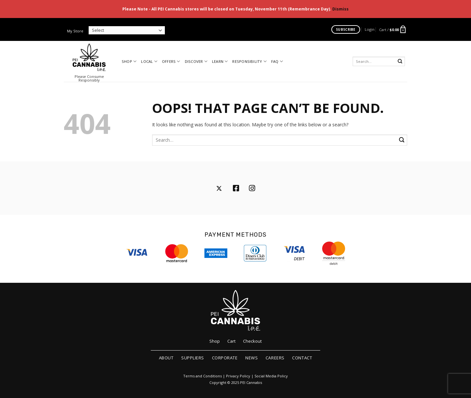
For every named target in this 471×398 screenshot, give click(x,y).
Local (149, 61)
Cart (231, 341)
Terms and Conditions (202, 376)
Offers (171, 61)
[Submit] (400, 61)
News (251, 358)
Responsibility (249, 61)
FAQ (277, 61)
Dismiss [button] (340, 9)
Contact (302, 358)
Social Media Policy (271, 376)
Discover (196, 61)
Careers (275, 358)
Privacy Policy (238, 376)
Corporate (225, 358)
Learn (220, 61)
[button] (370, 29)
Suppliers (192, 358)
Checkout (252, 341)
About (166, 358)
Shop (129, 61)
